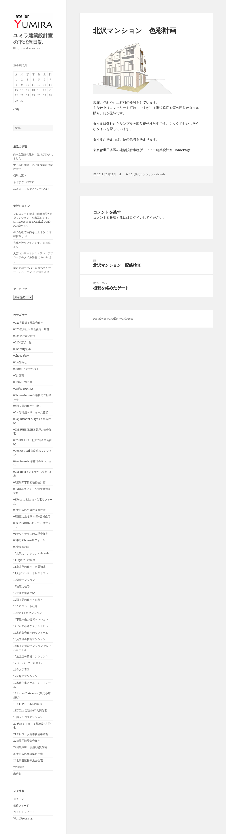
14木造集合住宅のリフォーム (30, 632)
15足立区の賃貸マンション (29, 639)
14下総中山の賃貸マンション (30, 619)
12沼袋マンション (24, 580)
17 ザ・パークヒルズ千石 (28, 663)
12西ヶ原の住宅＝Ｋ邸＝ (28, 599)
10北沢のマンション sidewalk (31, 553)
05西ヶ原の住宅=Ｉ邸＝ (27, 406)
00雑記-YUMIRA (23, 388)
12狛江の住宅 (21, 586)
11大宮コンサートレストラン (30, 573)
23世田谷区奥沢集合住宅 (28, 754)
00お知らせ (20, 362)
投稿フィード (21, 805)
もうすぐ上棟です (23, 182)
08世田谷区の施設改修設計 (29, 510)
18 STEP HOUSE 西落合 (27, 704)
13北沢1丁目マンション (27, 613)
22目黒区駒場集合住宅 (26, 740)
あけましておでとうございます (31, 189)
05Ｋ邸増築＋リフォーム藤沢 (30, 412)
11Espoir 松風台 (24, 560)
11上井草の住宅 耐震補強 (29, 566)
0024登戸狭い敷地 (24, 336)
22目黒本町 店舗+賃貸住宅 (30, 747)
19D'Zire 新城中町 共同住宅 (30, 710)
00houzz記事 (21, 355)
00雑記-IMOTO (22, 382)
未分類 (17, 773)
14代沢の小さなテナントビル (30, 626)
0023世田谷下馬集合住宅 (28, 322)
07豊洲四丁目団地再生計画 (29, 482)
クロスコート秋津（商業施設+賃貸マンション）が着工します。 (32, 216)
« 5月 (16, 109)
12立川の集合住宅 (24, 593)
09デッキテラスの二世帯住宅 (30, 533)
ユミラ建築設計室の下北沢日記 (33, 38)
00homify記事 (22, 349)
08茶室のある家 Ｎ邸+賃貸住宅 (31, 516)
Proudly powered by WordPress (113, 319)
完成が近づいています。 (27, 243)
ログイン (18, 799)
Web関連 (18, 767)
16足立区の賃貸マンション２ (30, 656)
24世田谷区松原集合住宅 (28, 760)
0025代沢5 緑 (22, 342)
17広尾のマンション (25, 676)
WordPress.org (22, 818)
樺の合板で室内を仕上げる (29, 232)
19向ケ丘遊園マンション (28, 717)
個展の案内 (19, 175)
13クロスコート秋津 (25, 606)
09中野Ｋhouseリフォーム (29, 540)
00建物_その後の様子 (26, 369)
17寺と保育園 (21, 669)
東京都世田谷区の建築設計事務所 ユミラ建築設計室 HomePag (141, 150)
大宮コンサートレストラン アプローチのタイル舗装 (33, 255)
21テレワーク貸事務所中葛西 (30, 734)
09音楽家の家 (21, 547)
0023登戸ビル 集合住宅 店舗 (31, 329)
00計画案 (18, 375)
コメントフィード (23, 812)
